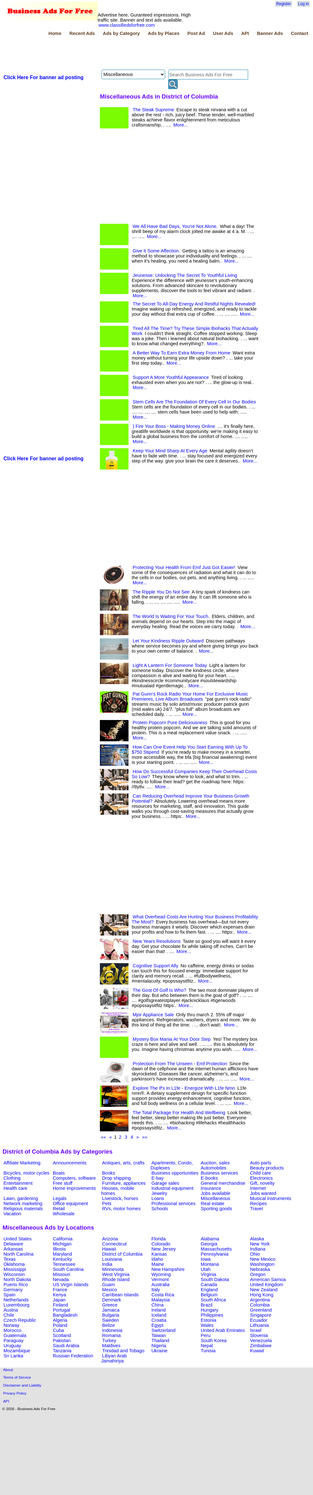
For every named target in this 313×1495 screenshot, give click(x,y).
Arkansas (13, 1249)
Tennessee (64, 1264)
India (107, 1264)
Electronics (261, 1178)
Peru (206, 1335)
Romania (111, 1335)
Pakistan (62, 1340)
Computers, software (74, 1178)
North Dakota (17, 1279)
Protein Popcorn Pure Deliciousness (170, 722)
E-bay (157, 1178)
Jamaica (111, 1310)
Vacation (12, 1213)
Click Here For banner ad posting (43, 77)
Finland (60, 1304)
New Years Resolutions (157, 941)
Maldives (111, 1345)
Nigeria (158, 1345)
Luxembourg (16, 1304)
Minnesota (113, 1269)
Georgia (209, 1243)
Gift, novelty (262, 1183)
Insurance (211, 1188)
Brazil (206, 1304)
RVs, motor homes (121, 1208)
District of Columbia (122, 1254)
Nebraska (260, 1269)
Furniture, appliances (124, 1183)
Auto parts (260, 1162)
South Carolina (68, 1269)
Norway (11, 1325)
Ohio (255, 1254)
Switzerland (163, 1330)
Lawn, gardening (20, 1198)
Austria (10, 1310)
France (60, 1289)
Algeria (60, 1320)
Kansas (159, 1254)
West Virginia (115, 1274)
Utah (206, 1269)
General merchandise (223, 1183)
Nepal (207, 1345)
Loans (157, 1198)
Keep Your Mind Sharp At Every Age (170, 450)
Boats (59, 1173)
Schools (159, 1208)
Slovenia (259, 1335)
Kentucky (62, 1259)
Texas (9, 1259)
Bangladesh (65, 1315)
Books (108, 1173)
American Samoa (268, 1279)
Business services (219, 1173)
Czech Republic (19, 1320)
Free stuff (63, 1183)
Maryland (62, 1254)
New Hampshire (167, 1269)
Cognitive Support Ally (155, 965)
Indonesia (112, 1330)
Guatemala (14, 1335)
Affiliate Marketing (21, 1162)
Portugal (61, 1310)
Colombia (260, 1304)
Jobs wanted (263, 1193)
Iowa (206, 1259)
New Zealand (263, 1289)
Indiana (257, 1249)
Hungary (209, 1310)
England (209, 1289)
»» (144, 1137)
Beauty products (267, 1167)
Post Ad (196, 33)
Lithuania (259, 1325)
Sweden (110, 1320)
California (63, 1238)
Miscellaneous (215, 1198)
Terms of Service (17, 1377)
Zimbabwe (261, 1345)
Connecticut (114, 1243)
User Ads (223, 33)
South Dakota (215, 1279)
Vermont (160, 1279)
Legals (59, 1198)
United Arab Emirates (223, 1330)
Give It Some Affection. (156, 250)
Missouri (61, 1274)
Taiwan (158, 1335)
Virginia (208, 1274)
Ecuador (259, 1320)
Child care (260, 1173)
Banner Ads (270, 33)
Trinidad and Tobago (123, 1350)
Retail (59, 1208)
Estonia (208, 1320)
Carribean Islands (120, 1294)
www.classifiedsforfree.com (127, 25)
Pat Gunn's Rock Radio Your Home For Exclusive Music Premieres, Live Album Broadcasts (190, 696)
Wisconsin (14, 1274)
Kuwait (257, 1350)
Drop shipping (116, 1178)
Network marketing (22, 1203)
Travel (256, 1208)
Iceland (158, 1315)
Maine (157, 1264)
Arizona (110, 1238)
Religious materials (23, 1208)
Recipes (258, 1203)
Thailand (160, 1340)
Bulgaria (110, 1315)
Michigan (62, 1243)
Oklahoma (14, 1264)
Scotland (62, 1335)
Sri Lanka (13, 1355)
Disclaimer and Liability (22, 1385)
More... (180, 124)
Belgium (209, 1294)
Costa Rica (162, 1294)
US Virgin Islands (70, 1284)
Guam (108, 1284)
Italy (155, 1289)
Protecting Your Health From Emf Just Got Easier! (184, 567)
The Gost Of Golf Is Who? (159, 990)
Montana (210, 1264)
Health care (15, 1188)
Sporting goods (216, 1208)
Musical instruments (270, 1198)
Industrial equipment (172, 1188)
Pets (106, 1203)
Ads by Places (163, 33)
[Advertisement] (118, 53)
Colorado (160, 1243)
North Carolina (18, 1254)
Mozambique (16, 1350)
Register (283, 4)
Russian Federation (73, 1355)
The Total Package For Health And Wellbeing (179, 1112)
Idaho (157, 1259)
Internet (258, 1188)
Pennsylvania (214, 1254)
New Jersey (163, 1249)
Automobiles (213, 1167)
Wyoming (161, 1274)
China (157, 1304)
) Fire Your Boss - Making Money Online (174, 426)
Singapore (260, 1315)
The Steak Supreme (153, 109)
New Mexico (262, 1259)
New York (260, 1243)
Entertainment (17, 1183)
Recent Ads (82, 33)
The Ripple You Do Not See (161, 591)
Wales (207, 1325)
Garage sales (165, 1183)
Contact (299, 33)
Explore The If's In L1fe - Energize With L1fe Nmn (184, 1088)
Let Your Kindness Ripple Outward (168, 640)
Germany (13, 1289)
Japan (59, 1299)
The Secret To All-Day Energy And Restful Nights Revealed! (194, 303)
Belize (108, 1325)
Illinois (59, 1249)
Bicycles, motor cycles (26, 1173)
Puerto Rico (15, 1284)
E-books (209, 1178)
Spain (9, 1294)
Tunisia (208, 1350)
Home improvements (74, 1188)
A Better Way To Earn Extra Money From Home (181, 352)
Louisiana (112, 1259)
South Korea (213, 1340)
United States (17, 1238)
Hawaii (109, 1249)
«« (103, 1137)
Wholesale (63, 1213)
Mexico (109, 1289)
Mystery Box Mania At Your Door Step (172, 1039)
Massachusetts (216, 1249)
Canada (209, 1284)
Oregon (258, 1274)
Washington (262, 1264)
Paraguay (13, 1340)
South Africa (213, 1299)
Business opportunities (174, 1173)
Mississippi (14, 1269)
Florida (158, 1238)
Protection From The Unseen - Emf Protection (180, 1063)
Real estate (212, 1203)
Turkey (109, 1340)
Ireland (158, 1310)
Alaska (257, 1238)
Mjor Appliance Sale (153, 1014)
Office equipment (70, 1203)
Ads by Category (121, 33)
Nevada (61, 1279)
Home (54, 33)
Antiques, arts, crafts (123, 1162)
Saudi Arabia (66, 1345)
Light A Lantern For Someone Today (170, 665)
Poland (60, 1325)
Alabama (210, 1238)
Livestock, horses (120, 1198)
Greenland (261, 1310)
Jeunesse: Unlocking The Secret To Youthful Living (185, 275)
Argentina (260, 1299)
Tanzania (62, 1350)
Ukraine (159, 1350)
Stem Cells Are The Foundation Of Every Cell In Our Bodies (194, 401)
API (245, 33)
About (8, 1370)
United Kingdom (266, 1284)
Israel (255, 1330)
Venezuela (261, 1340)
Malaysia (160, 1299)
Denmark (111, 1299)
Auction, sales (215, 1162)
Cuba (58, 1330)
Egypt (157, 1325)
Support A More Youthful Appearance (171, 377)
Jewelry (159, 1193)
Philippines (212, 1315)
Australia (160, 1284)
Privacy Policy (14, 1393)
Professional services (173, 1203)
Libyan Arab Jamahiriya (114, 1358)
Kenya (59, 1294)
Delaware (13, 1243)
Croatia (158, 1320)
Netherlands (16, 1299)
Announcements (70, 1162)
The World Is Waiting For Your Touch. (171, 616)
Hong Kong (261, 1294)
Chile (8, 1315)
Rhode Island (115, 1279)
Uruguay (12, 1345)
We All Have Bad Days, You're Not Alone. (175, 226)
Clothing (12, 1178)
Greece (109, 1304)
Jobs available (215, 1193)
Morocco (12, 1330)
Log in (303, 4)
